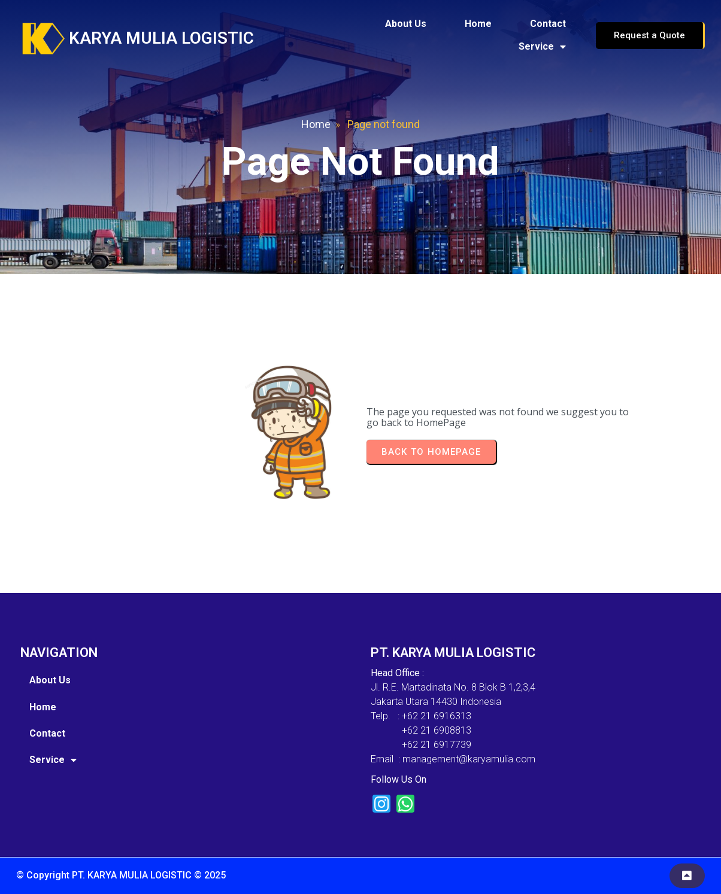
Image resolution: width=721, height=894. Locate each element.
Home (316, 124)
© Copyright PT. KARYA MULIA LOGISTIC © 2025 (121, 875)
